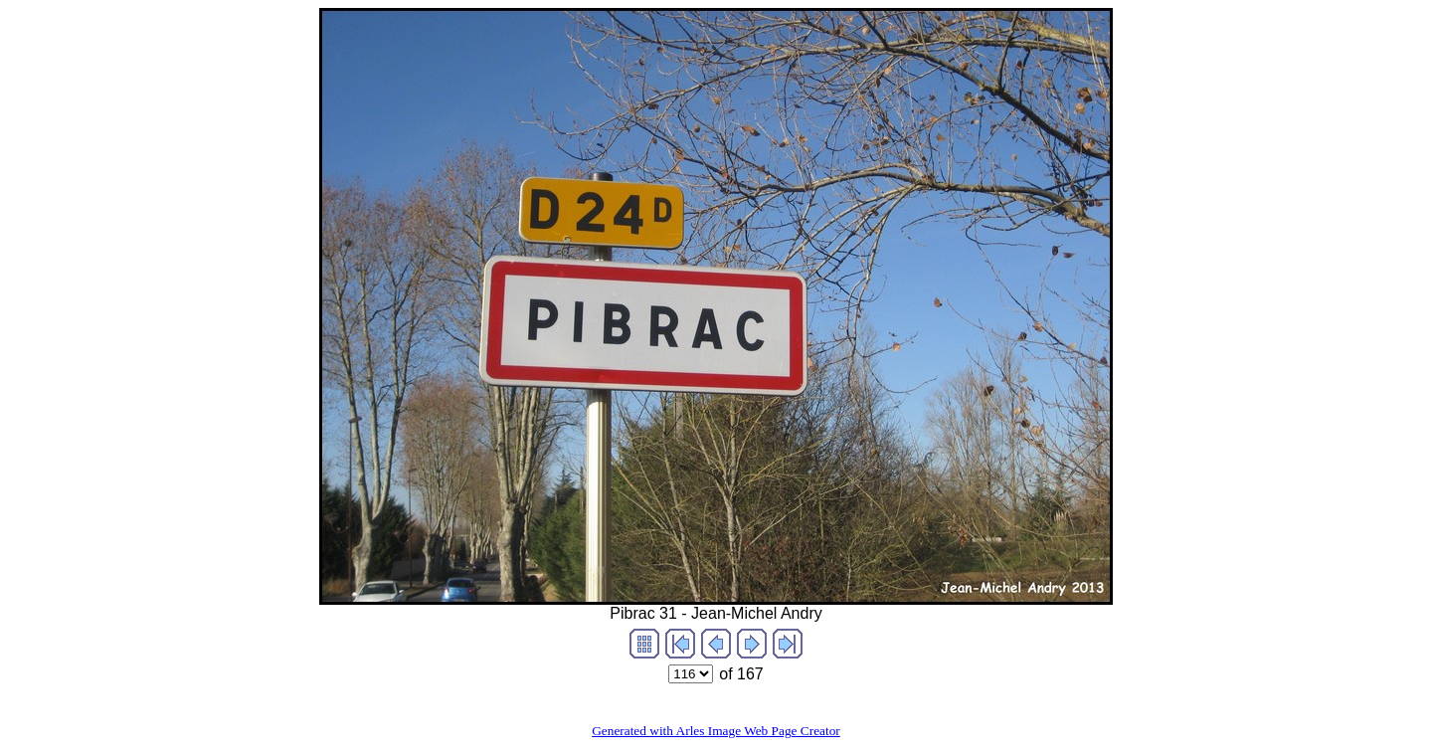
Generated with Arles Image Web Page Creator (716, 730)
